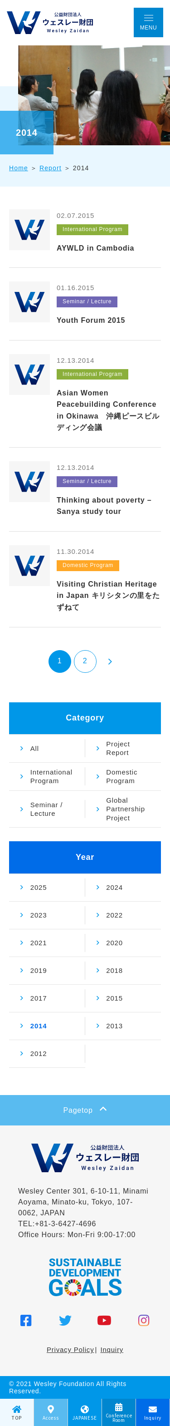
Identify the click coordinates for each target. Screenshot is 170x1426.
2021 (38, 943)
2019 (38, 970)
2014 (38, 1026)
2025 (38, 887)
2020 (114, 943)
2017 (38, 998)
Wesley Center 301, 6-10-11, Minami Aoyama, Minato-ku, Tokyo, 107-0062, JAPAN (83, 1202)
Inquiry (111, 1349)
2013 (114, 1026)
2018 (114, 970)
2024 (114, 887)
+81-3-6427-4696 (65, 1224)
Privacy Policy (70, 1349)
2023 (38, 915)
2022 (114, 915)
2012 (38, 1053)
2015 (114, 998)
